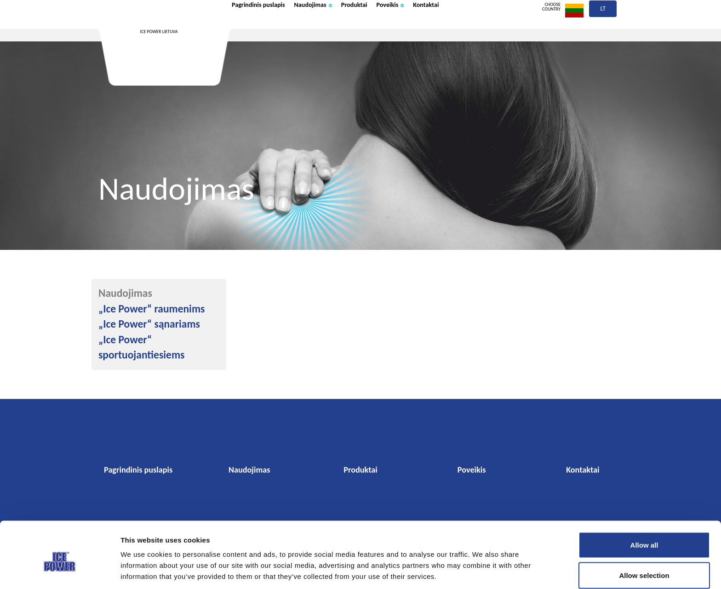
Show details (479, 565)
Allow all (644, 504)
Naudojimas (340, 29)
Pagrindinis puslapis (269, 29)
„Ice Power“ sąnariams (149, 324)
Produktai (394, 29)
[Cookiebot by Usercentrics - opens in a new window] (59, 571)
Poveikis (439, 29)
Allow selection (644, 534)
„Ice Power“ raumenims (151, 308)
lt (603, 31)
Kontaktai (486, 29)
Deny (644, 564)
